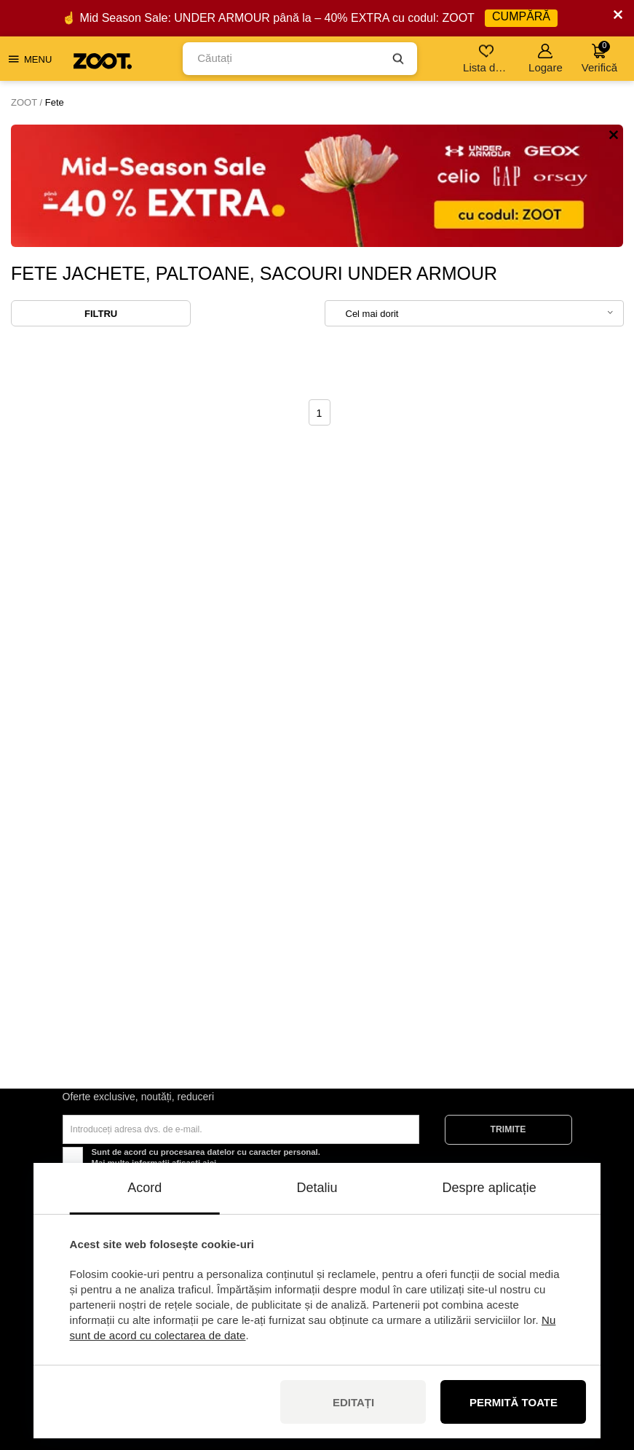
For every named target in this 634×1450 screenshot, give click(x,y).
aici (209, 1163)
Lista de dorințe (487, 59)
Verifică (599, 57)
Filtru (100, 313)
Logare (545, 59)
